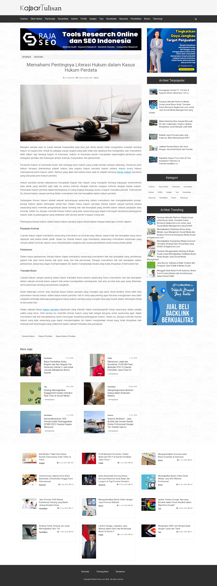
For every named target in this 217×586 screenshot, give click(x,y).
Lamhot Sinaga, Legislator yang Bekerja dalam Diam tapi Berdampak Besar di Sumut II (115, 529)
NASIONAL (38, 57)
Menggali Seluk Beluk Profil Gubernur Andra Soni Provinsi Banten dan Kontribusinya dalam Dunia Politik (176, 273)
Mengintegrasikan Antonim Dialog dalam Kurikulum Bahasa (120, 393)
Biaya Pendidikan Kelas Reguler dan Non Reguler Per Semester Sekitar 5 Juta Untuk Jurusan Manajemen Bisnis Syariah (58, 367)
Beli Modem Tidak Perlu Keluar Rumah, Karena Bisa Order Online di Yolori (55, 457)
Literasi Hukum (28, 336)
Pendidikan (136, 18)
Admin (96, 78)
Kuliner (74, 18)
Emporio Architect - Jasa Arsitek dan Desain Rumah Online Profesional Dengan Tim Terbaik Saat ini (120, 422)
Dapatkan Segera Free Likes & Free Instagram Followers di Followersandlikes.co (175, 161)
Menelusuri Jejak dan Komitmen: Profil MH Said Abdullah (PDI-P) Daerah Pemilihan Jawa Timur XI (120, 365)
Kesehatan (111, 18)
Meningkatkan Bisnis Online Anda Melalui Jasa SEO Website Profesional (173, 479)
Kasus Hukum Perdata (65, 336)
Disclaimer (120, 571)
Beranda (85, 571)
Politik (84, 18)
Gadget (93, 18)
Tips (101, 18)
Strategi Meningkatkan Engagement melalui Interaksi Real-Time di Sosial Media (58, 393)
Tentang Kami (102, 571)
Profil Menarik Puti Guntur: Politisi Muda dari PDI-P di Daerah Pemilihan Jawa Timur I (115, 457)
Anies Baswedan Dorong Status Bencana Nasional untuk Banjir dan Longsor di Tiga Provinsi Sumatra (114, 479)
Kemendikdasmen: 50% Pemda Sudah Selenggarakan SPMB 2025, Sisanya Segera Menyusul (58, 422)
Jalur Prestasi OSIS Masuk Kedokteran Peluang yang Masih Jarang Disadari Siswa (53, 502)
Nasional (123, 18)
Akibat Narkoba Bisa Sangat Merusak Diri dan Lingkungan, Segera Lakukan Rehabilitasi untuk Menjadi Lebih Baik (176, 124)
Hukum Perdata (45, 336)
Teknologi (157, 18)
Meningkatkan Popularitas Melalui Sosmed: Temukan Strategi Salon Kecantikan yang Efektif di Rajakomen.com (176, 244)
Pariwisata (50, 18)
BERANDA (26, 57)
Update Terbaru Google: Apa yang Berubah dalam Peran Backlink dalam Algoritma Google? (174, 502)
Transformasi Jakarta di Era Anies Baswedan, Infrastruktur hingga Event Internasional (56, 479)
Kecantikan (63, 18)
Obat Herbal (36, 18)
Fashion (24, 18)
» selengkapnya (113, 374)
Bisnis (147, 18)
